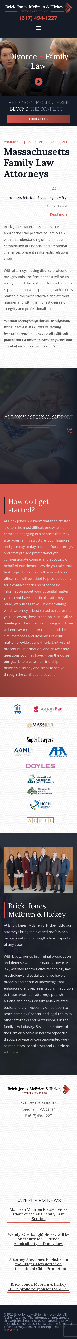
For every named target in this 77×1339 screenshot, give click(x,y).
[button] (38, 28)
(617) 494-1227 (38, 17)
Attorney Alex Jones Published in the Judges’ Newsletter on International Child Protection (38, 1264)
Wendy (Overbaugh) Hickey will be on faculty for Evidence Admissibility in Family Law (38, 1239)
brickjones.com (38, 8)
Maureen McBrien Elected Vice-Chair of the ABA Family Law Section (38, 1214)
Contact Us (38, 119)
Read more (59, 214)
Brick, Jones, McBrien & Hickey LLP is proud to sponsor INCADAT (38, 1286)
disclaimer (11, 1330)
